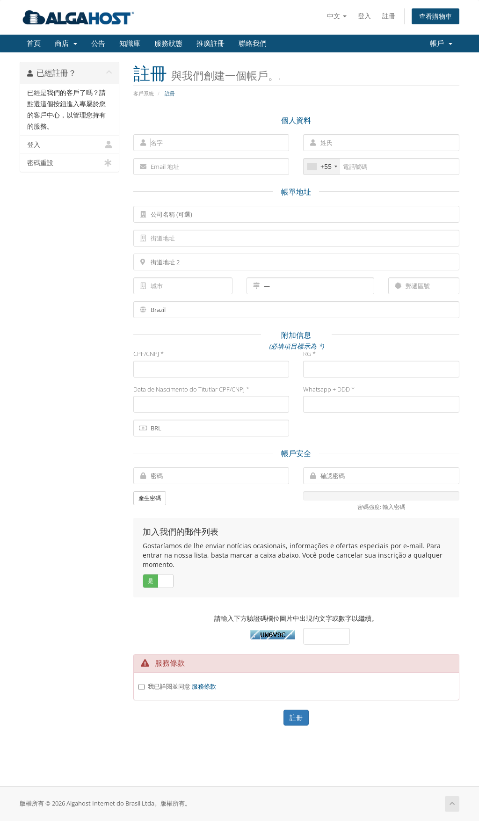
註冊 (388, 15)
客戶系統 (143, 93)
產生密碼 (149, 498)
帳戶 (441, 43)
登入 (364, 15)
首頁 (34, 43)
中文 (337, 15)
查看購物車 (435, 16)
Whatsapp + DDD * (329, 389)
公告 (98, 43)
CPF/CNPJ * (148, 353)
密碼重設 (69, 162)
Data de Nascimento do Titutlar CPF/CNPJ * (191, 389)
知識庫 (129, 43)
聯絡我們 (253, 43)
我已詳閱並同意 (182, 686)
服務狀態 (168, 43)
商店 (66, 43)
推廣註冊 (210, 43)
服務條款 (204, 686)
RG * (309, 353)
